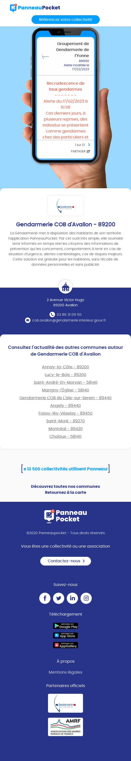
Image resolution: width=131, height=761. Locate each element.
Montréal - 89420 (65, 429)
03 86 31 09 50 (69, 315)
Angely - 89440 (65, 406)
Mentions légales (65, 672)
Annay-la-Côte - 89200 (65, 367)
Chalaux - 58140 (66, 437)
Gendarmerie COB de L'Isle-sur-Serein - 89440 (66, 398)
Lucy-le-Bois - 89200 (65, 375)
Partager (80, 151)
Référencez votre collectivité (65, 20)
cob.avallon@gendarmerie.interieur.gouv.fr (69, 320)
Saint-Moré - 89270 (65, 421)
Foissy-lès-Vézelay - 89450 (65, 413)
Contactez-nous (66, 561)
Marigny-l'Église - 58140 (65, 390)
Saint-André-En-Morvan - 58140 (66, 382)
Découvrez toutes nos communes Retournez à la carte (65, 490)
